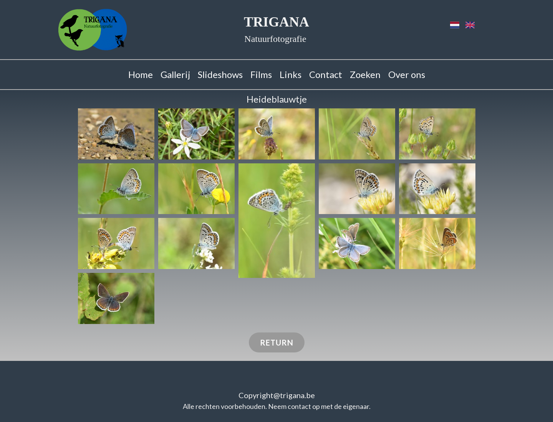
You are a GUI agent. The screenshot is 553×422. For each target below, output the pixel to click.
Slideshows (220, 74)
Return (276, 342)
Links (290, 74)
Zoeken (365, 74)
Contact (325, 74)
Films (261, 74)
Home (140, 74)
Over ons (406, 74)
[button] (116, 133)
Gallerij (175, 74)
